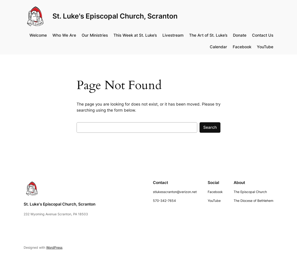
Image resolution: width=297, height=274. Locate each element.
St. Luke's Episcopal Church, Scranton (115, 16)
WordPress (54, 247)
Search (210, 127)
